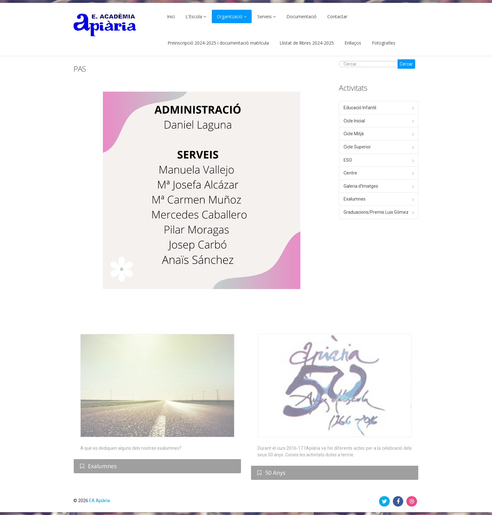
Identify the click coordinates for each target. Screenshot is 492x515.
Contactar (337, 16)
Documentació (301, 16)
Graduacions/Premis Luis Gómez (376, 212)
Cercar (406, 64)
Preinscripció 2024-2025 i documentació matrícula (218, 43)
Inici (171, 16)
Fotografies (383, 43)
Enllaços (353, 43)
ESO (348, 160)
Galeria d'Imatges (361, 186)
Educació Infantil (360, 107)
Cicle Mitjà (354, 133)
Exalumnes (355, 198)
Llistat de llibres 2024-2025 (307, 43)
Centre (350, 172)
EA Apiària (99, 500)
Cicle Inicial (354, 120)
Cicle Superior (357, 146)
